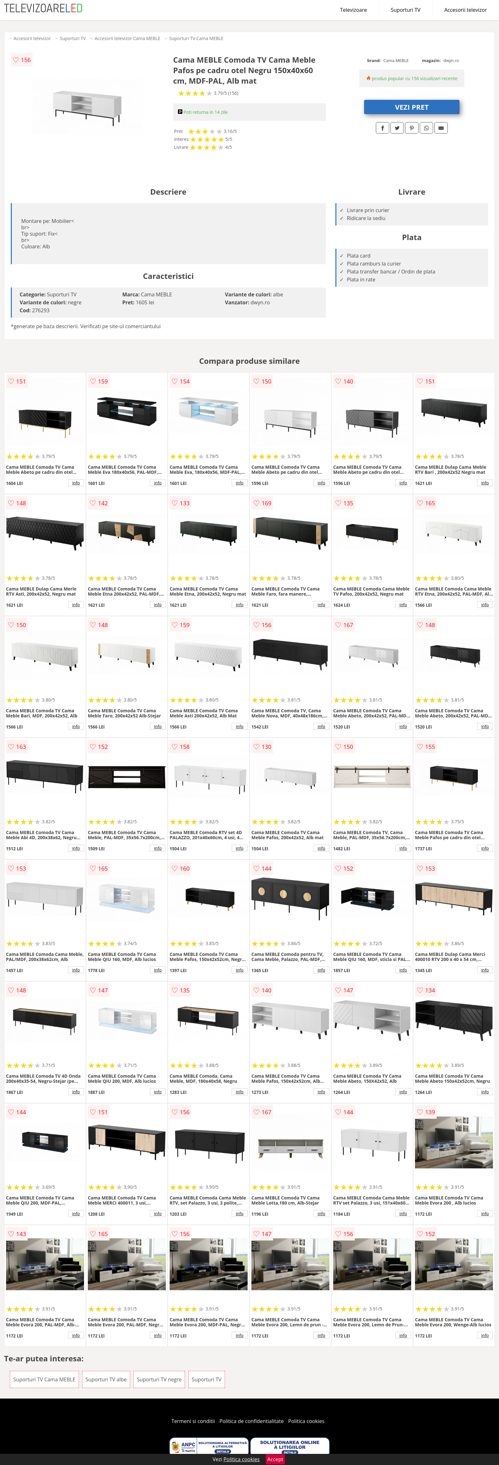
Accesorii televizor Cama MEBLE (127, 38)
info (76, 483)
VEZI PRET (412, 107)
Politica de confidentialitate (252, 1421)
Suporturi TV (405, 9)
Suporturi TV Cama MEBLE (196, 38)
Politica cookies (306, 1421)
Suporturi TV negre (159, 1379)
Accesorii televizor (465, 9)
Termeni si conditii (193, 1421)
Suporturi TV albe (106, 1379)
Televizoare (353, 9)
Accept (275, 1459)
